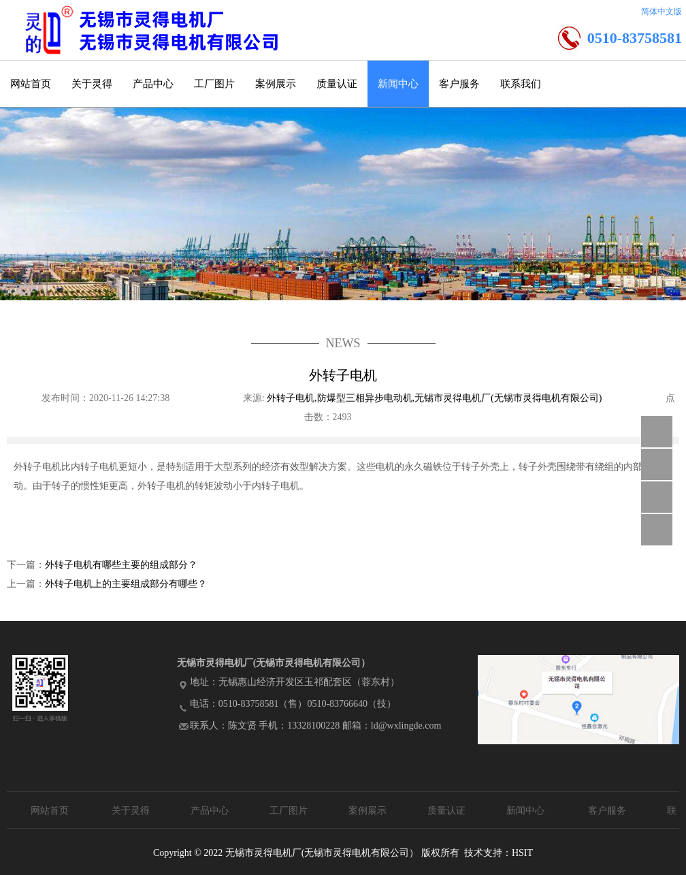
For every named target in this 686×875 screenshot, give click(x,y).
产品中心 (153, 83)
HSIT (522, 853)
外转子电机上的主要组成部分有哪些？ (126, 584)
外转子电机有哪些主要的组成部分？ (121, 565)
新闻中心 (398, 83)
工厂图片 (214, 83)
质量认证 (336, 83)
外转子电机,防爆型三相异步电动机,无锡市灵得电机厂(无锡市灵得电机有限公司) (435, 398)
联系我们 (520, 83)
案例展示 (275, 83)
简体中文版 (661, 11)
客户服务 (459, 83)
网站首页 (30, 83)
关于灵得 (91, 83)
